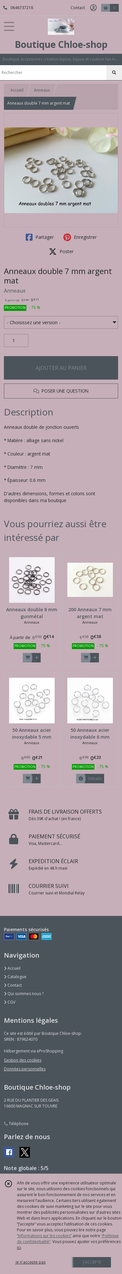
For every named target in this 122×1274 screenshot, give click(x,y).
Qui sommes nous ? (24, 993)
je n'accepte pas (31, 1262)
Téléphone (16, 1123)
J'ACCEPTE (92, 1262)
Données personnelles (25, 1069)
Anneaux (42, 90)
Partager (40, 237)
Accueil (16, 90)
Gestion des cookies (22, 1060)
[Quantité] (16, 340)
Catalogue (15, 976)
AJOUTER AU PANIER (61, 367)
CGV (9, 1002)
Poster (61, 251)
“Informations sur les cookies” (44, 1235)
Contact (78, 7)
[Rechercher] (114, 72)
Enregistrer (80, 237)
